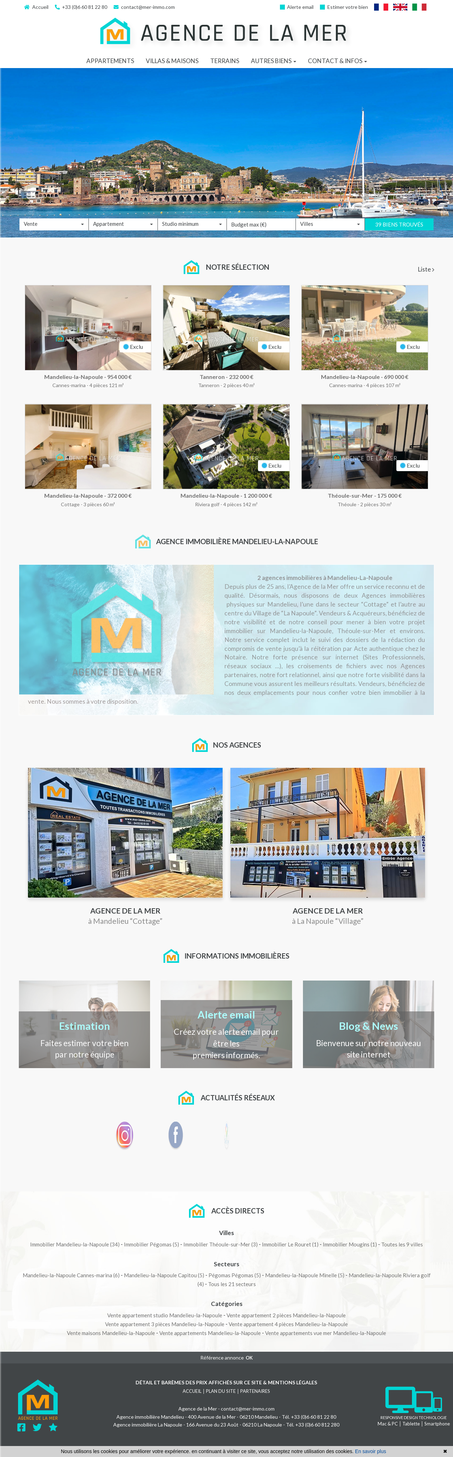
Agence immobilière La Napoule (147, 1425)
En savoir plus (370, 1451)
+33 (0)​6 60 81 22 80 (81, 7)
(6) (71, 1275)
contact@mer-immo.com (144, 7)
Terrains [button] (224, 61)
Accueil (36, 7)
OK (249, 1358)
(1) (290, 1244)
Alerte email (297, 7)
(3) (220, 1244)
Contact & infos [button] (337, 61)
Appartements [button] (110, 61)
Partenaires (255, 1391)
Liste (426, 269)
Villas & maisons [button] (172, 61)
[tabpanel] (226, 404)
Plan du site (221, 1391)
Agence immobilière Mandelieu (150, 1417)
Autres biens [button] (273, 61)
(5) (151, 1244)
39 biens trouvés (399, 235)
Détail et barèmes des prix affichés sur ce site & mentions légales (226, 1382)
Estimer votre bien (344, 7)
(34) (75, 1244)
